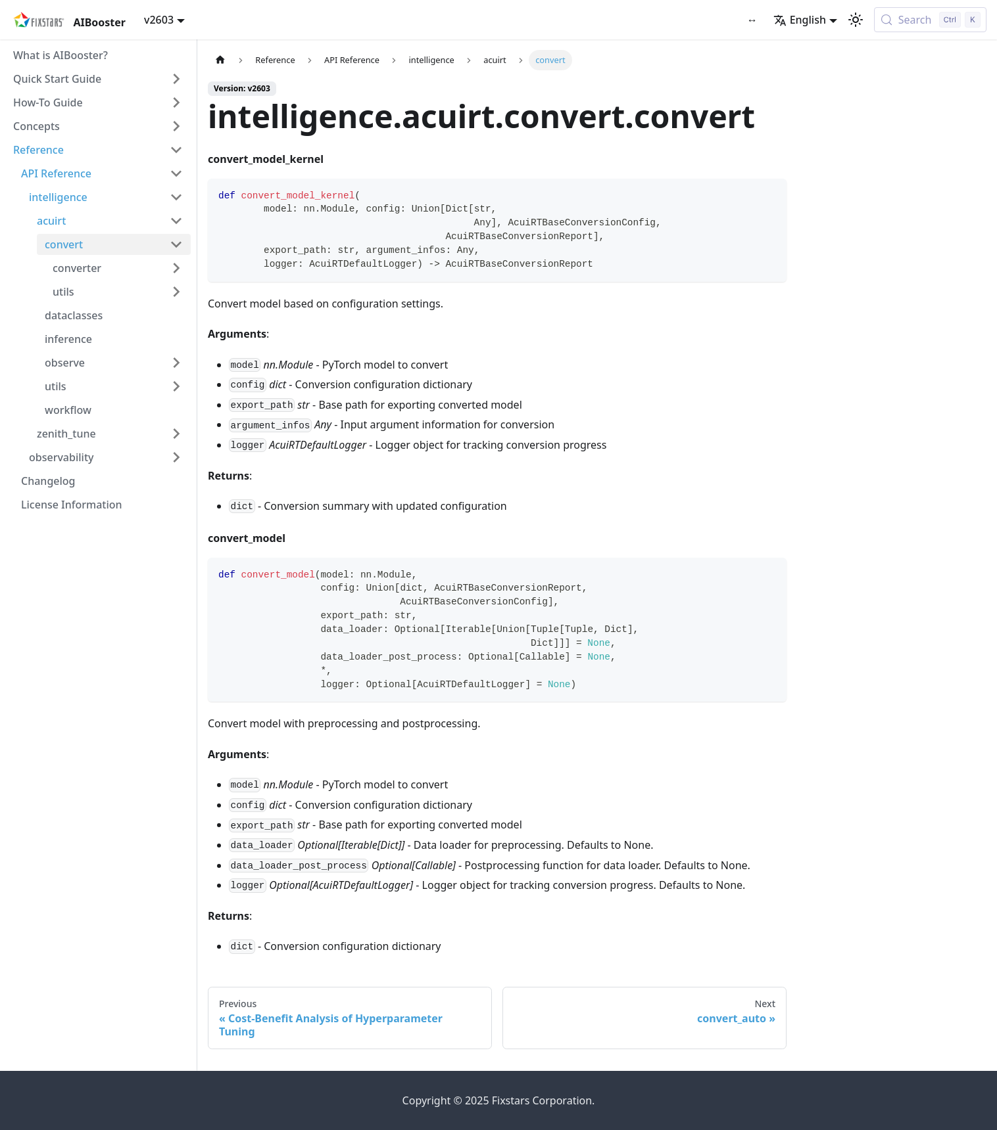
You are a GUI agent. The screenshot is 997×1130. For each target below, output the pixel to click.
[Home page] (220, 60)
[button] (98, 102)
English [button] (799, 19)
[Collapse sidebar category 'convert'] (176, 244)
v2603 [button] (159, 19)
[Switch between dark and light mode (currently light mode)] (855, 19)
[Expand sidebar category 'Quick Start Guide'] (176, 78)
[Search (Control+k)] (930, 19)
